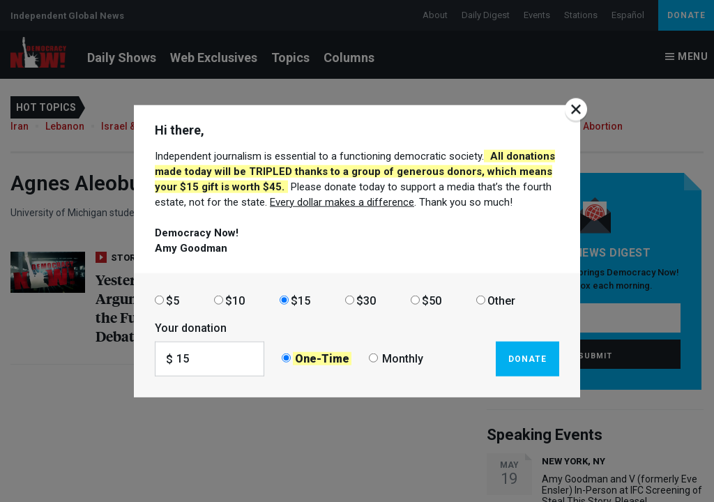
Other (501, 300)
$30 (366, 300)
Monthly (402, 358)
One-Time (322, 358)
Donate (527, 358)
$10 (235, 300)
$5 (172, 300)
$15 (300, 300)
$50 (431, 300)
